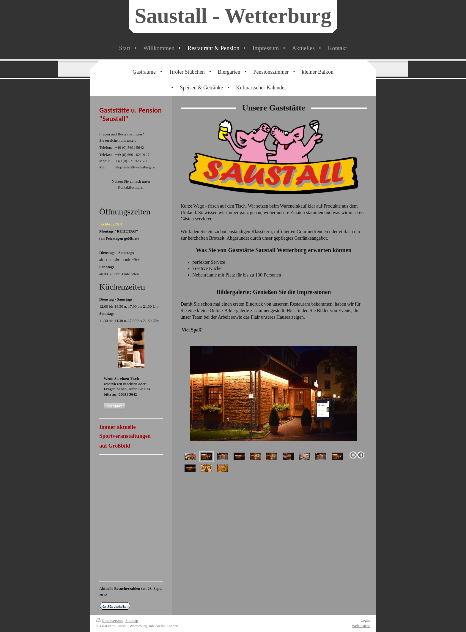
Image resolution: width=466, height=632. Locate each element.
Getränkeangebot (311, 238)
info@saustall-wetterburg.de (134, 167)
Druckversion (109, 620)
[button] (114, 406)
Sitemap (131, 620)
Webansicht (361, 625)
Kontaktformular (131, 187)
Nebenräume (205, 274)
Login (365, 620)
